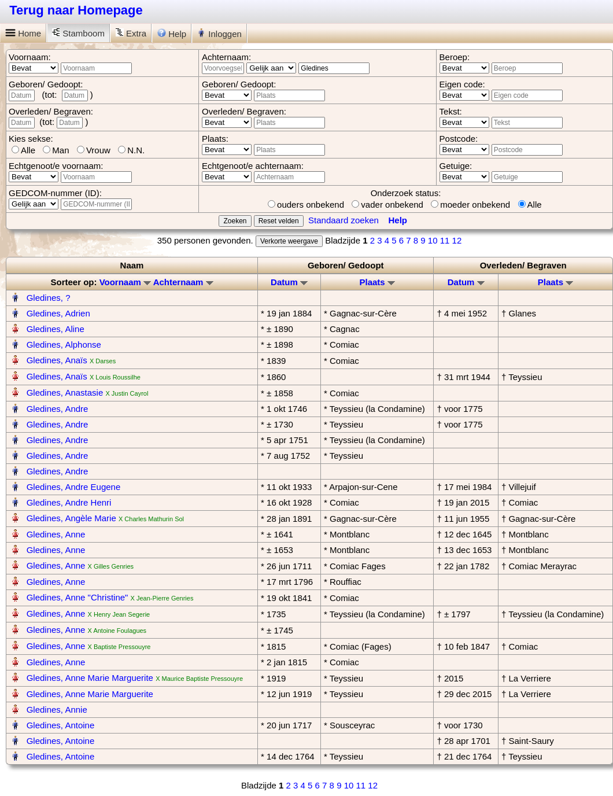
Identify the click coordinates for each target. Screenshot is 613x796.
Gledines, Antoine (61, 725)
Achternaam (183, 282)
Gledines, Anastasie (65, 392)
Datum (289, 282)
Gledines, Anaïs (57, 360)
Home (23, 33)
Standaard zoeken (343, 220)
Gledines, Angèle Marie (71, 518)
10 (433, 240)
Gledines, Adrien (58, 313)
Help (171, 33)
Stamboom (78, 33)
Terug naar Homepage (76, 10)
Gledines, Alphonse (64, 344)
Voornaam (125, 282)
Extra (131, 33)
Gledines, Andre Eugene (74, 487)
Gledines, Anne (56, 534)
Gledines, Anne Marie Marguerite (90, 678)
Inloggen (219, 33)
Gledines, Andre (57, 409)
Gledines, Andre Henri (69, 502)
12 (457, 240)
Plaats (376, 282)
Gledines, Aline (55, 329)
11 (445, 240)
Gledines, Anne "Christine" (77, 597)
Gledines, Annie (57, 709)
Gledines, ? (49, 298)
